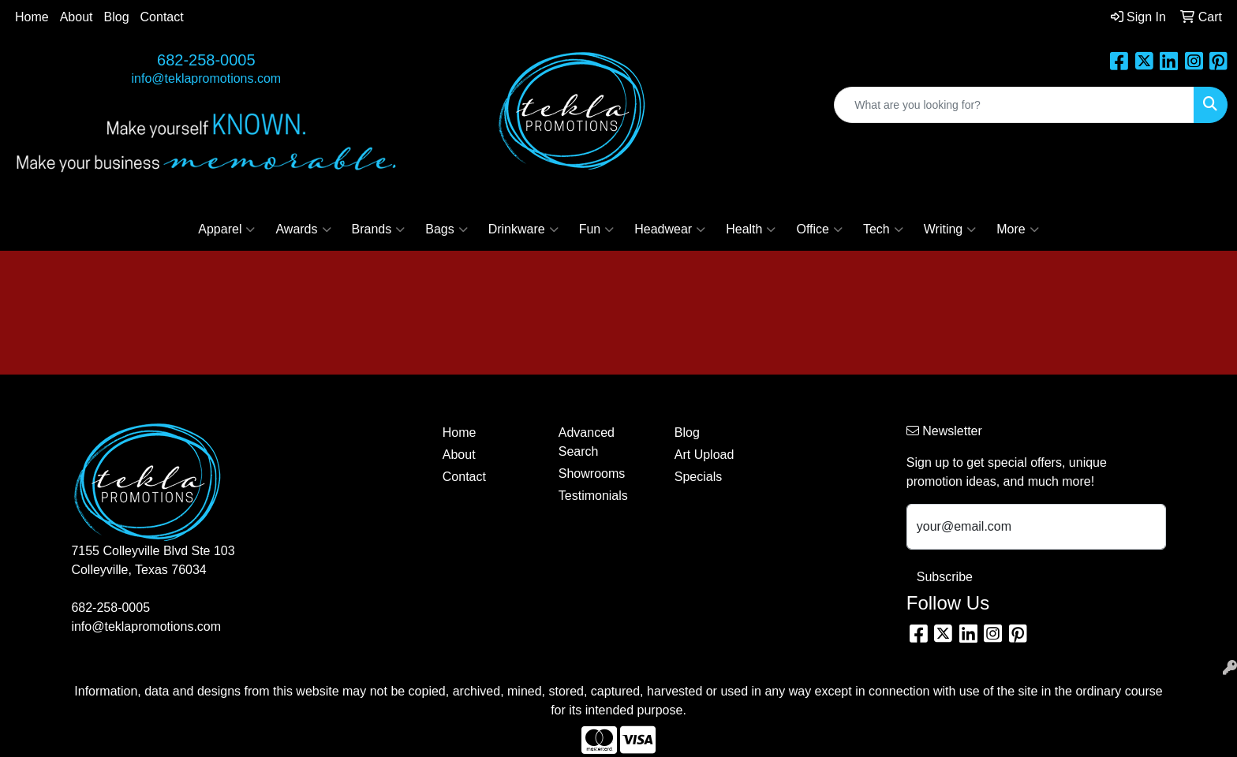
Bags (446, 229)
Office (819, 229)
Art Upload (704, 454)
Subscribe (945, 577)
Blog (116, 17)
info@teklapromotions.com (207, 78)
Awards (303, 229)
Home (32, 17)
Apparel (226, 229)
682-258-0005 (206, 60)
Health (750, 229)
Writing (950, 229)
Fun (597, 229)
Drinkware (523, 229)
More (1017, 229)
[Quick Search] (1014, 105)
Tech (883, 229)
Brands (378, 229)
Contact (162, 17)
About (76, 17)
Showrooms (592, 473)
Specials (698, 476)
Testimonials (593, 495)
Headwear (669, 229)
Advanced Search (587, 442)
